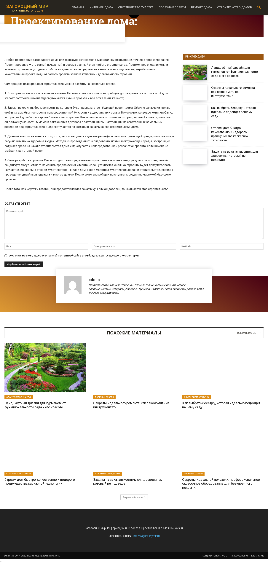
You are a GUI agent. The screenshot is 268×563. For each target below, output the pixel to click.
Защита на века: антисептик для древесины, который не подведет (234, 156)
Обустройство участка (18, 397)
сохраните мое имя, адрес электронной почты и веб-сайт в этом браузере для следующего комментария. (74, 255)
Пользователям (239, 555)
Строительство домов (18, 473)
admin (94, 279)
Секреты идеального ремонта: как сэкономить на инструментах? (233, 92)
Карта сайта (257, 555)
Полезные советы (104, 397)
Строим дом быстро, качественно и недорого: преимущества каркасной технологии (229, 134)
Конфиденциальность (214, 555)
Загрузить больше (134, 497)
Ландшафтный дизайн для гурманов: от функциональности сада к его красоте (234, 72)
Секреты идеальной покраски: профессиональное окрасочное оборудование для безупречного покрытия (221, 483)
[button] (259, 7)
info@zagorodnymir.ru (146, 536)
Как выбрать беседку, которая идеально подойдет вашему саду (233, 112)
